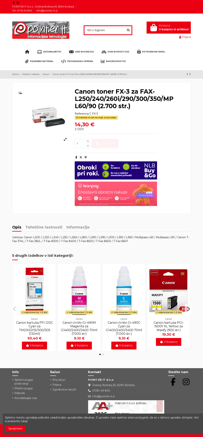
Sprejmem (15, 428)
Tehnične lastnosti (43, 227)
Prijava (56, 384)
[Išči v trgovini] (128, 30)
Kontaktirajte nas (25, 398)
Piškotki (19, 393)
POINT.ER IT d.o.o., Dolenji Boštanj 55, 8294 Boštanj (43, 6)
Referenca (82, 113)
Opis (16, 227)
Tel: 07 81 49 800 (22, 10)
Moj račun (58, 379)
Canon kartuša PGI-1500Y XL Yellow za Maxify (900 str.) (169, 326)
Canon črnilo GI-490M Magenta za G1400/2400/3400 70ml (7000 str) (79, 328)
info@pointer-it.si (46, 10)
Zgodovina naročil (64, 389)
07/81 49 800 (101, 390)
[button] (100, 354)
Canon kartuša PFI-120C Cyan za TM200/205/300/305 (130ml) (34, 328)
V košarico (34, 345)
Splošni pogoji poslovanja (23, 381)
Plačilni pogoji (23, 388)
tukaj (24, 421)
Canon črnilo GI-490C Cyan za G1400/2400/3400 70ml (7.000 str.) (124, 328)
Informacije (78, 227)
